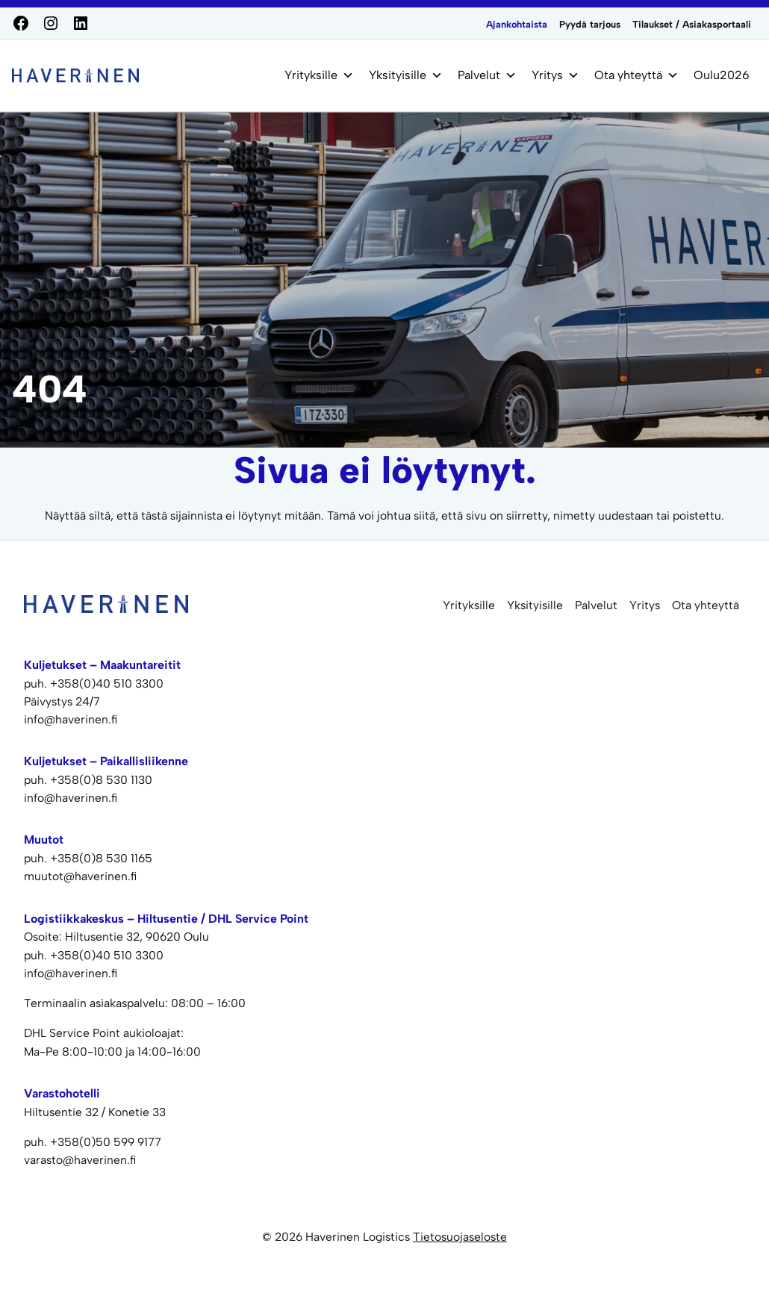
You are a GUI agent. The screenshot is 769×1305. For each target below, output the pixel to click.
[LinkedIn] (81, 23)
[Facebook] (21, 23)
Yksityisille (406, 75)
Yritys (555, 75)
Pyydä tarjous (589, 24)
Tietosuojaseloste (460, 1237)
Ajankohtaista (516, 24)
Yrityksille (319, 75)
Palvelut (487, 75)
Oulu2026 (722, 75)
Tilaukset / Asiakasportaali (691, 24)
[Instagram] (51, 23)
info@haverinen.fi (70, 973)
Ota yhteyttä (636, 75)
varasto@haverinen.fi (80, 1160)
